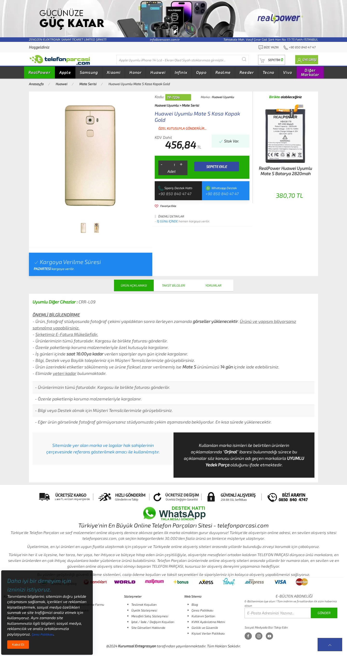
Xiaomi (113, 72)
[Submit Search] (244, 59)
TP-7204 (173, 97)
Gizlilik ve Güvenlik (205, 628)
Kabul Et (18, 644)
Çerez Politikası (202, 610)
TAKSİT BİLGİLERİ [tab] (173, 285)
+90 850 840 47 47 (174, 193)
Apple (65, 72)
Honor (135, 72)
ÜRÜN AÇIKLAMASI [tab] (134, 285)
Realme (223, 72)
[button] (271, 60)
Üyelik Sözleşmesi (144, 610)
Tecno (268, 72)
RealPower (39, 72)
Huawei (158, 72)
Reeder (247, 72)
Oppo (201, 72)
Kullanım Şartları (203, 616)
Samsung (89, 72)
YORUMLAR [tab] (213, 285)
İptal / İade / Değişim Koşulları (152, 622)
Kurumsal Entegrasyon (137, 646)
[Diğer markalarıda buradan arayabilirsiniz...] (182, 59)
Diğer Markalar (310, 72)
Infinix (181, 72)
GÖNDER (324, 613)
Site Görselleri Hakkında (148, 628)
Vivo (287, 72)
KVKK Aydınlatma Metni (208, 622)
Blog (195, 604)
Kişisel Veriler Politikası (208, 633)
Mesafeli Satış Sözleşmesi (149, 616)
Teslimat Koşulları (144, 604)
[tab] (83, 228)
